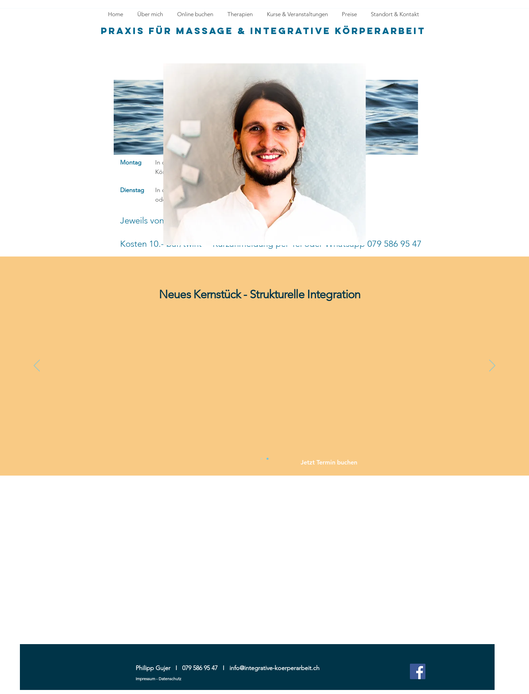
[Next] (492, 366)
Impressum (145, 678)
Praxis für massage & (175, 30)
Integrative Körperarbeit (338, 30)
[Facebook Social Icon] (417, 671)
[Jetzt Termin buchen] (337, 462)
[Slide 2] (261, 459)
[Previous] (37, 366)
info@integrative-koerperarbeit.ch (274, 668)
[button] (239, 14)
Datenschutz (170, 678)
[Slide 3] (268, 459)
